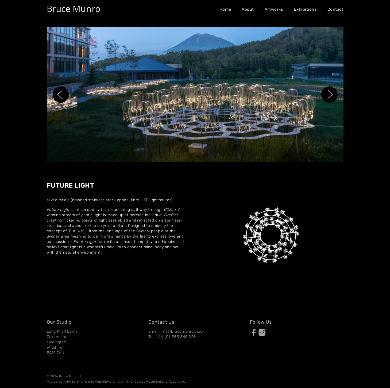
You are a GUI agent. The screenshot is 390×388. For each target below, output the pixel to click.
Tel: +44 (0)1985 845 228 (172, 337)
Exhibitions (305, 9)
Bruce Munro (74, 8)
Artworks (274, 9)
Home (225, 9)
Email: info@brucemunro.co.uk (176, 331)
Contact (335, 9)
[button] (61, 94)
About (248, 9)
